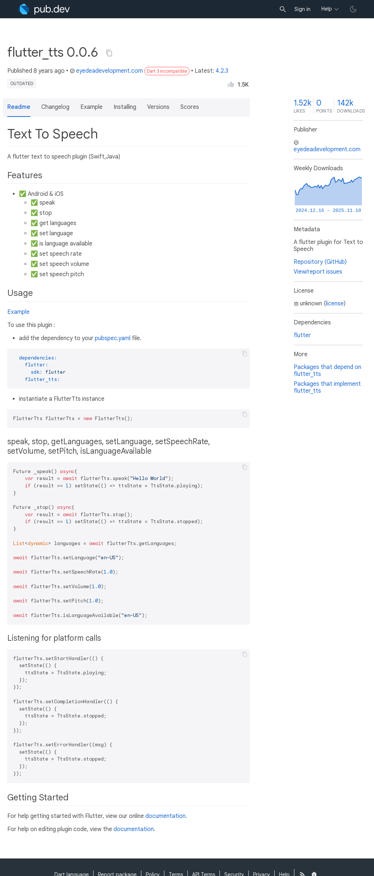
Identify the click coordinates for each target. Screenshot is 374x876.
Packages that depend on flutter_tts (327, 370)
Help (326, 8)
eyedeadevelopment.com (106, 71)
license (335, 303)
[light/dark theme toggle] (353, 9)
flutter (302, 335)
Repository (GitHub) (320, 262)
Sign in (302, 9)
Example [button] (91, 107)
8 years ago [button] (49, 71)
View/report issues (318, 271)
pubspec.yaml (112, 338)
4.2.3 (221, 71)
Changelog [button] (55, 107)
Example (18, 312)
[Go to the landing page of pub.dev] (44, 9)
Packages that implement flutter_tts (327, 387)
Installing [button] (125, 107)
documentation (165, 816)
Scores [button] (189, 107)
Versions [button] (158, 107)
